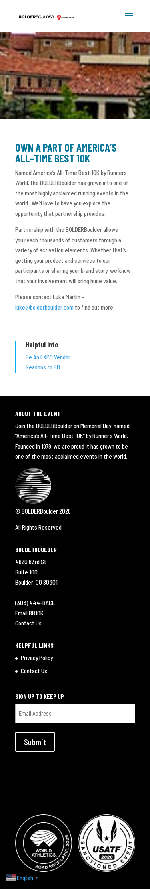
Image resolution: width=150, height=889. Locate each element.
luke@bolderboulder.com (44, 307)
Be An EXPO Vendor (48, 357)
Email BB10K (29, 613)
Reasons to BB (43, 367)
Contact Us (28, 623)
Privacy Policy (37, 657)
